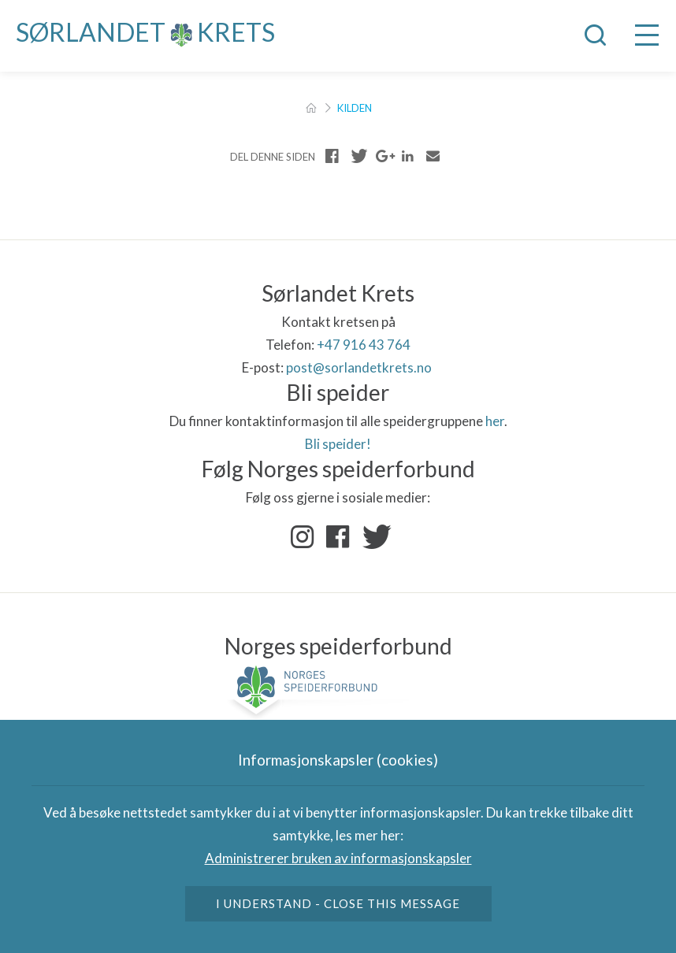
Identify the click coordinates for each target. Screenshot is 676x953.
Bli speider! (338, 444)
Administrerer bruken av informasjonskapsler (338, 858)
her (494, 421)
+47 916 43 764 (363, 344)
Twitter (373, 537)
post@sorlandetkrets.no (360, 367)
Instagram (302, 537)
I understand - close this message (338, 903)
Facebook (338, 537)
